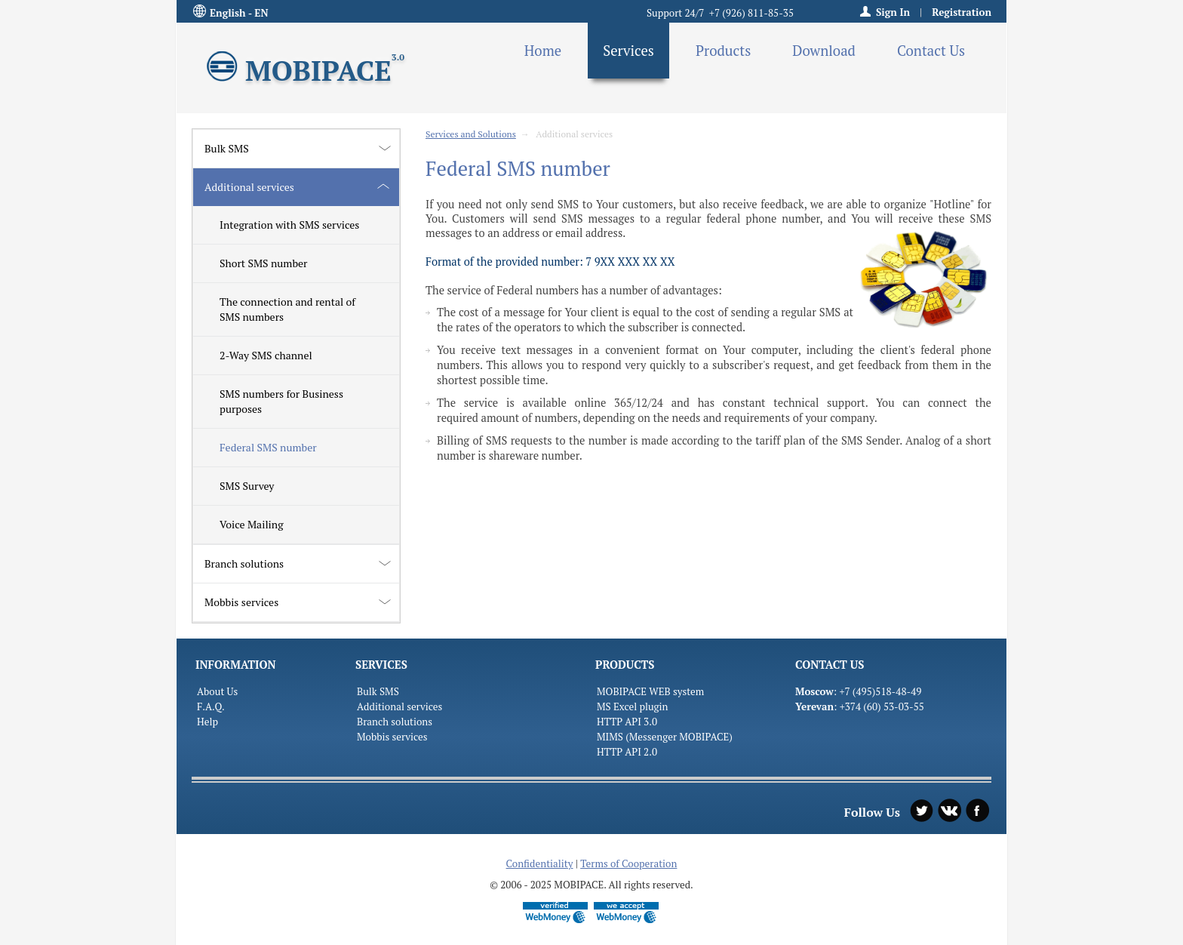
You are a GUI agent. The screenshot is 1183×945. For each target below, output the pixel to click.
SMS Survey (247, 486)
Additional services (249, 187)
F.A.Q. (211, 706)
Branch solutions (244, 563)
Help (207, 721)
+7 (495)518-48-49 (880, 691)
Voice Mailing (252, 524)
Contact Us (931, 51)
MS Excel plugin (632, 706)
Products (723, 51)
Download (824, 51)
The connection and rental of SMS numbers (287, 309)
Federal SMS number (268, 447)
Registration (961, 12)
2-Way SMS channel (266, 355)
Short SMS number (263, 263)
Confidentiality (539, 863)
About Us (217, 691)
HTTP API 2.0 (627, 752)
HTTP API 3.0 (627, 721)
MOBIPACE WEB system (650, 691)
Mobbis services (241, 602)
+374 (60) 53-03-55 (882, 706)
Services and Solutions (471, 134)
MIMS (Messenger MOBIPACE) (665, 736)
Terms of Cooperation (628, 863)
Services (628, 51)
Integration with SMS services (289, 224)
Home (542, 51)
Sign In (893, 12)
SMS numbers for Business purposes (281, 401)
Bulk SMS (226, 148)
